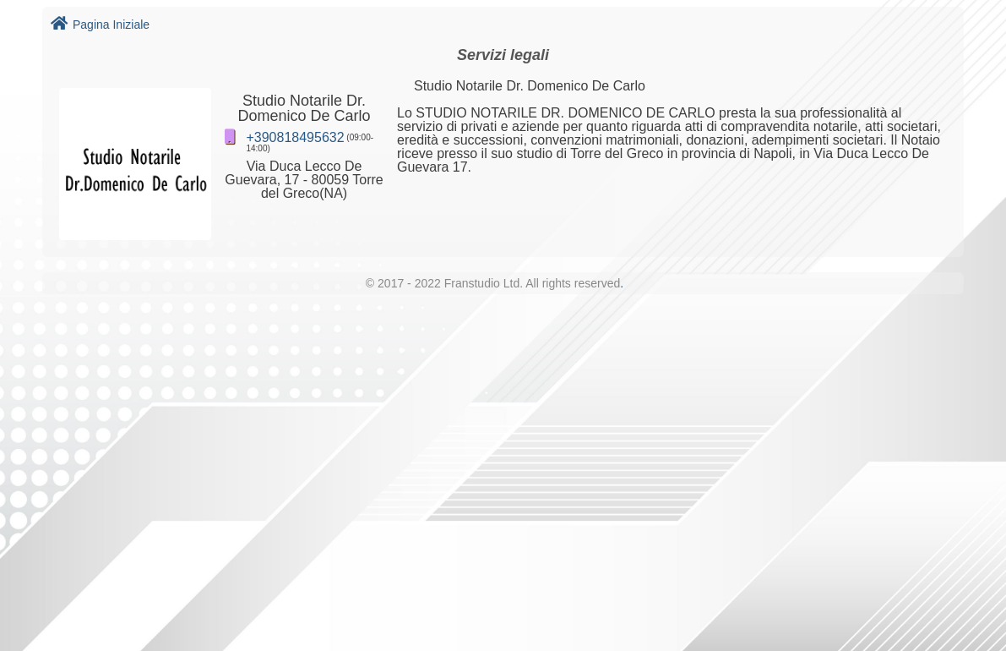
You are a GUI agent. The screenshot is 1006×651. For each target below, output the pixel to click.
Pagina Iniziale (100, 24)
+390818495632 (295, 137)
